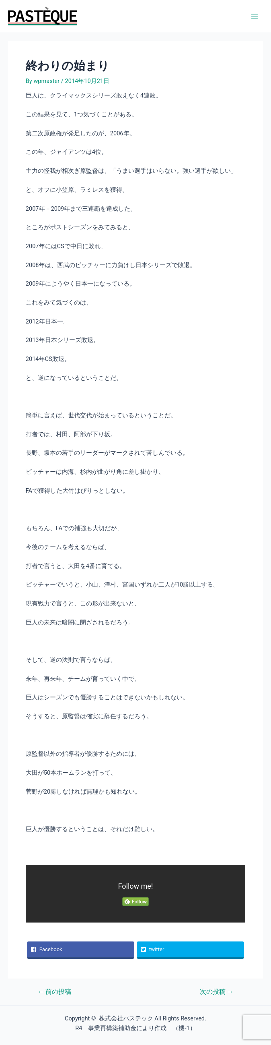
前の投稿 (54, 992)
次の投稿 (216, 992)
